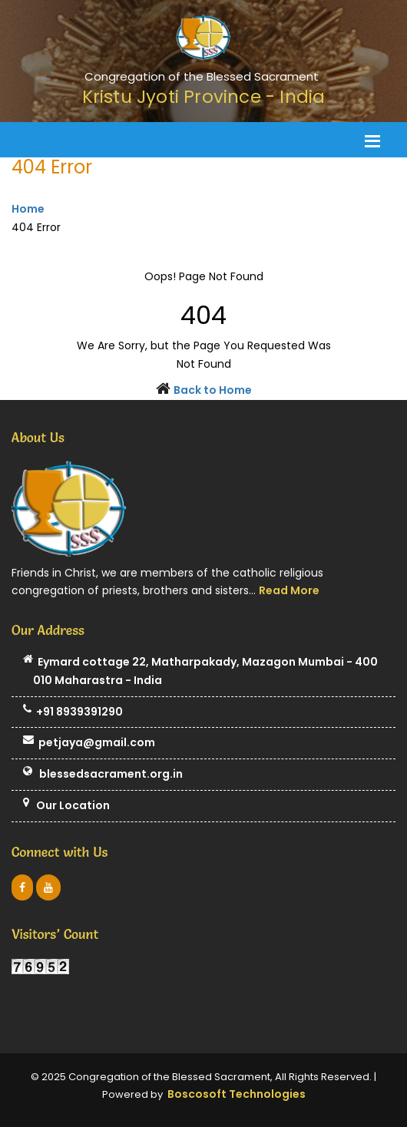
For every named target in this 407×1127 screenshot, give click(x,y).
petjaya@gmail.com (89, 743)
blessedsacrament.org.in (103, 774)
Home (28, 208)
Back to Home (213, 390)
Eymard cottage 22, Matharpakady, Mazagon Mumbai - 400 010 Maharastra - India (200, 671)
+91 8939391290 (73, 712)
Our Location (66, 806)
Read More (289, 590)
